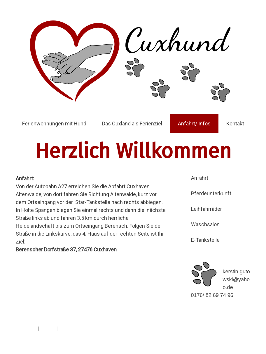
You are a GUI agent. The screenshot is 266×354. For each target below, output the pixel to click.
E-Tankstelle (205, 240)
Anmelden (240, 335)
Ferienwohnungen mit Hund (54, 123)
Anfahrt (199, 178)
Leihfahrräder (206, 209)
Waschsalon (205, 224)
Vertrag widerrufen (80, 328)
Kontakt (235, 123)
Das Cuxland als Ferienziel (132, 123)
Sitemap (47, 328)
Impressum (26, 328)
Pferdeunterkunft (211, 193)
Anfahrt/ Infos (194, 123)
